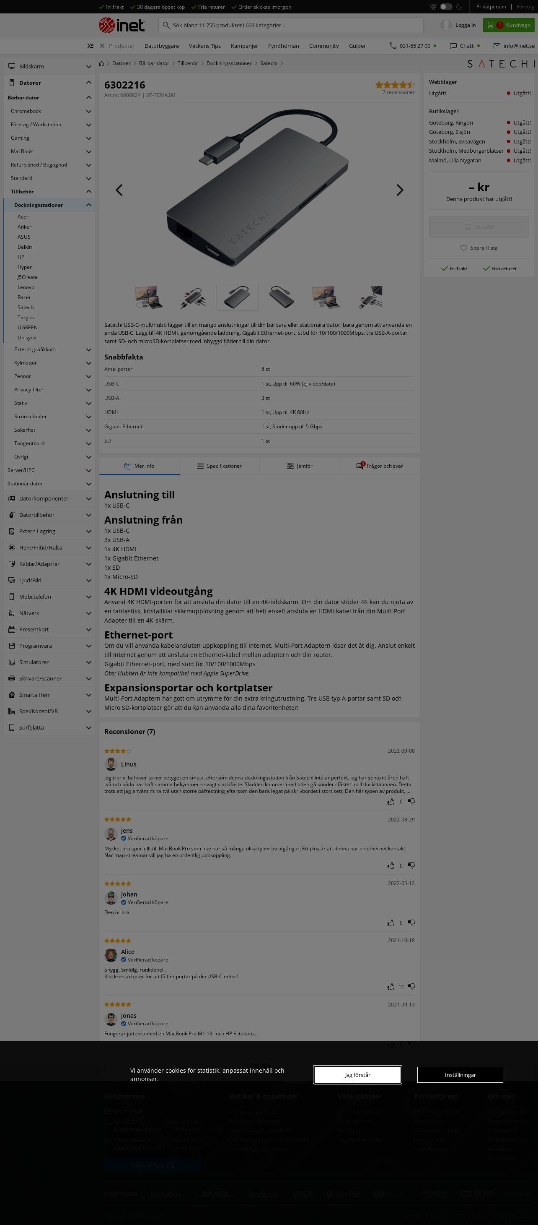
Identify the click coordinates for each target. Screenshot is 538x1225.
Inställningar (460, 1075)
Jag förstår (357, 1075)
